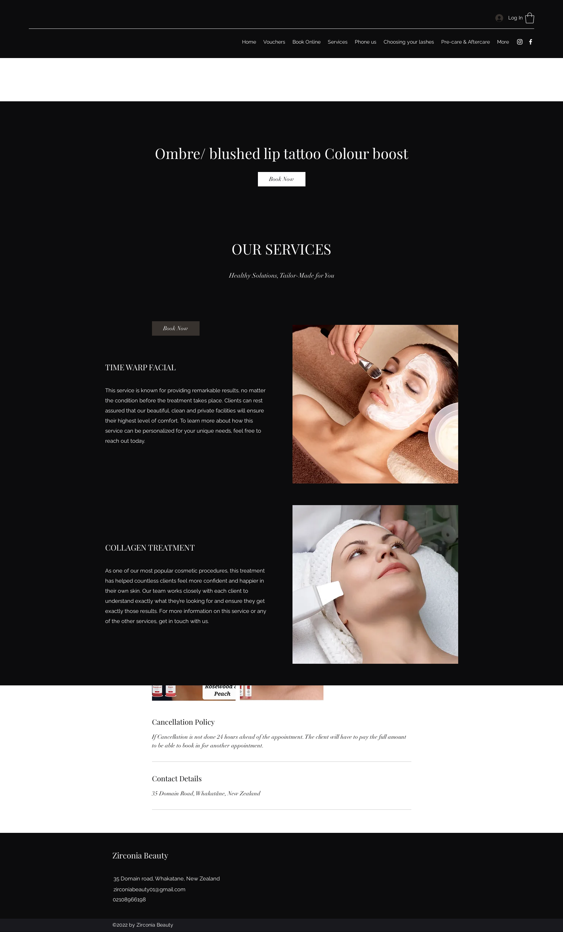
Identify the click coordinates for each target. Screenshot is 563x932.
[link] (281, 179)
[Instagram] (519, 41)
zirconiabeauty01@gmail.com (149, 889)
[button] (529, 18)
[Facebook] (530, 41)
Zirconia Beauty (140, 855)
